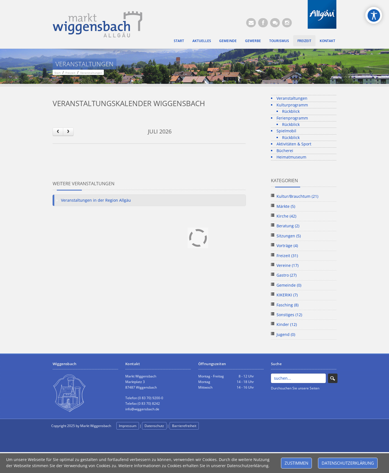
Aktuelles (201, 40)
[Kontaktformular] (275, 22)
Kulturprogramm (292, 105)
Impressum (127, 425)
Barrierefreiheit (184, 425)
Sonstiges (289, 314)
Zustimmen (296, 463)
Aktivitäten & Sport (294, 144)
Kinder (287, 324)
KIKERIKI (287, 295)
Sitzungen (289, 235)
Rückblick (291, 111)
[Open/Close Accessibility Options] (374, 15)
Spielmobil (286, 130)
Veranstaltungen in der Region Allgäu (96, 200)
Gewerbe (253, 40)
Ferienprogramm (292, 118)
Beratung (288, 225)
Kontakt (327, 40)
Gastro (287, 275)
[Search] (298, 378)
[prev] (58, 132)
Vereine (288, 265)
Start (179, 40)
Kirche (286, 216)
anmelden (212, 426)
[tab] (149, 200)
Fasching (288, 305)
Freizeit (304, 40)
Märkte (286, 206)
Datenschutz (154, 425)
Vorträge (287, 245)
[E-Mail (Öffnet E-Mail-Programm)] (251, 22)
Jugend (286, 334)
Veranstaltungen (292, 98)
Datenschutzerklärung (348, 463)
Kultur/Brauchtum (297, 196)
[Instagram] (287, 22)
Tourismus (279, 40)
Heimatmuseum (291, 157)
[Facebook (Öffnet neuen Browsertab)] (263, 22)
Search (332, 378)
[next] (68, 132)
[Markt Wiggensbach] (98, 23)
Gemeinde (228, 40)
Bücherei (285, 150)
